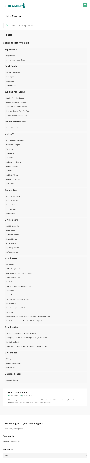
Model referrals (11, 243)
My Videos (9, 171)
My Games (10, 184)
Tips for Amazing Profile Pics (16, 115)
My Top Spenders (12, 248)
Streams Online (11, 205)
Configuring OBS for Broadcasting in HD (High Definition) (26, 338)
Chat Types (10, 77)
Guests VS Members (13, 128)
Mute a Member (11, 295)
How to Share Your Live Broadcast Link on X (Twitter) (25, 321)
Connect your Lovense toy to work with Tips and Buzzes (26, 346)
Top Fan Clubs (11, 209)
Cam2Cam (9, 312)
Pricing (8, 359)
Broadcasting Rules (13, 72)
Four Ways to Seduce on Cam (16, 107)
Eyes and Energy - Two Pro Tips (17, 111)
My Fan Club (10, 230)
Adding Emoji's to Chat (14, 269)
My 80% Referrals (12, 226)
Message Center (13, 374)
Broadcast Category (13, 145)
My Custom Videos (12, 166)
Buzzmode (10, 264)
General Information (15, 122)
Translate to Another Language (17, 299)
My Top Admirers (12, 252)
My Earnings (11, 353)
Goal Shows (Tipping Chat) (15, 308)
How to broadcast (12, 342)
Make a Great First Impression (17, 102)
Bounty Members (12, 239)
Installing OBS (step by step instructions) (21, 333)
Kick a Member (11, 290)
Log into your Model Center (16, 60)
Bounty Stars (10, 213)
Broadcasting (11, 327)
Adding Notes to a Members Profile (19, 273)
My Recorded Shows (13, 162)
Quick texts (10, 153)
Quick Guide (11, 66)
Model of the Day (12, 200)
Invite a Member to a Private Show (18, 286)
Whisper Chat (11, 303)
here (21, 429)
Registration (11, 49)
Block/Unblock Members (15, 140)
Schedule (9, 158)
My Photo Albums (12, 175)
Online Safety (11, 85)
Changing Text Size (13, 277)
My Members (11, 220)
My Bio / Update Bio (13, 179)
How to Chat (10, 282)
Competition (11, 190)
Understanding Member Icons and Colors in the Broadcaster (28, 316)
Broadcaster (11, 258)
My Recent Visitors (12, 235)
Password (9, 149)
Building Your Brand (15, 92)
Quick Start (10, 81)
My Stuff (9, 134)
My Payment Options (13, 363)
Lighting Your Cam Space (15, 98)
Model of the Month (13, 196)
